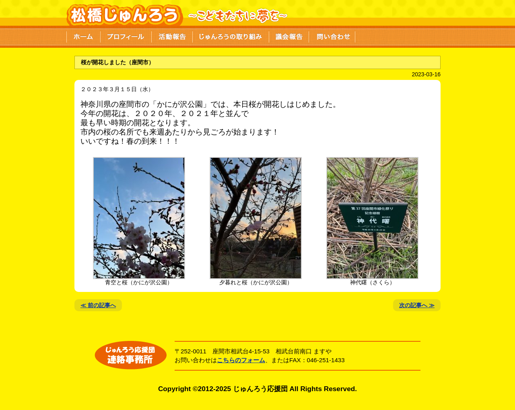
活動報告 (172, 36)
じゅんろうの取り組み (231, 36)
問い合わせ (332, 36)
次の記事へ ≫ (417, 305)
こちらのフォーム (241, 360)
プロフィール (126, 36)
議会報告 (289, 36)
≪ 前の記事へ (98, 305)
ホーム (83, 36)
